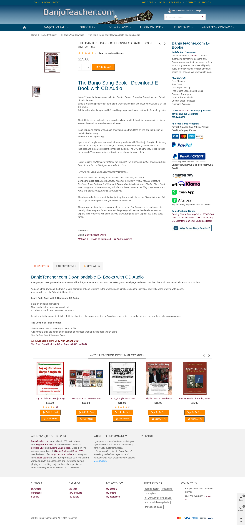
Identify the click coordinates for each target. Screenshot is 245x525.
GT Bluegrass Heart (202, 221)
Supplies (86, 27)
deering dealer (152, 489)
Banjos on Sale (54, 27)
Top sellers (74, 496)
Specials (73, 489)
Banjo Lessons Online (61, 454)
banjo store (42, 457)
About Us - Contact (217, 27)
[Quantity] (84, 67)
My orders (111, 493)
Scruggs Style (38, 448)
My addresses (113, 496)
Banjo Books (61, 451)
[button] (204, 355)
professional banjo (153, 507)
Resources (182, 27)
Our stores (36, 489)
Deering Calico (195, 214)
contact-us (195, 55)
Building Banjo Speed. (60, 448)
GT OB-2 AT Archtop (203, 217)
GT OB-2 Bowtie (185, 217)
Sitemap (35, 496)
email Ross (184, 110)
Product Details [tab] (66, 266)
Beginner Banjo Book (46, 444)
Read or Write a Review (112, 53)
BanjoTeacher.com (40, 441)
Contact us (36, 493)
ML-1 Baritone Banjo (182, 221)
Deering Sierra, (179, 214)
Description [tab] (41, 266)
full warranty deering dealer (158, 498)
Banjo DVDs (78, 451)
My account (111, 489)
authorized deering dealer (157, 502)
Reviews (91, 266)
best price (167, 489)
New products (75, 493)
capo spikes (150, 493)
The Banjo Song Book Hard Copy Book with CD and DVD (59, 344)
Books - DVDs (119, 27)
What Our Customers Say (111, 436)
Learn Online (150, 27)
